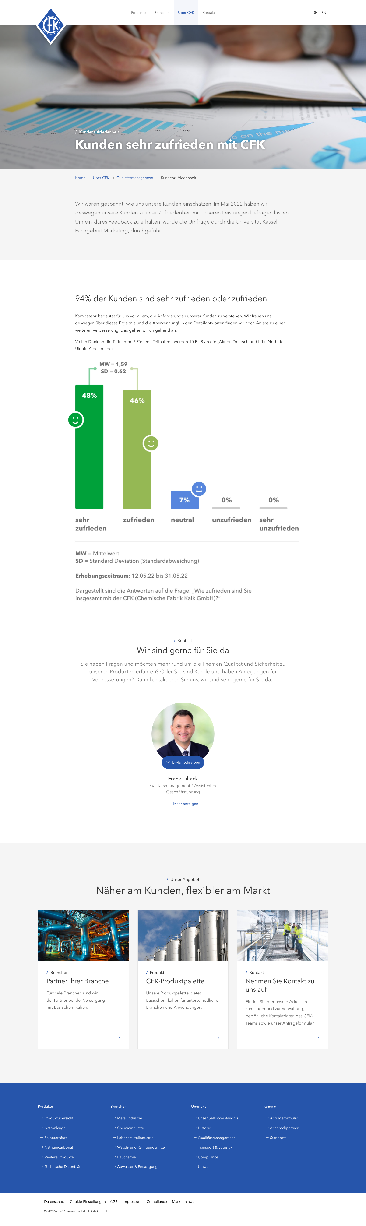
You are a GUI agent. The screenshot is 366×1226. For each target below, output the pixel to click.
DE (315, 12)
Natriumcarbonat (56, 1147)
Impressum (132, 1201)
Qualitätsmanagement (214, 1137)
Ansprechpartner (282, 1128)
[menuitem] (138, 12)
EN (323, 13)
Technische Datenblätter (62, 1166)
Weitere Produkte (57, 1157)
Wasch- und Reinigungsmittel (139, 1147)
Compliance (205, 1157)
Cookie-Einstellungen (88, 1201)
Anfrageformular (281, 1118)
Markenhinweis (184, 1201)
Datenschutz (54, 1201)
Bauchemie (124, 1157)
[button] (162, 12)
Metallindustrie (127, 1118)
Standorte (276, 1137)
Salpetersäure (54, 1137)
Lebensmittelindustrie (133, 1137)
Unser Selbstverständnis (215, 1118)
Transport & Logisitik (212, 1147)
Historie (202, 1128)
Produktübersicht (56, 1118)
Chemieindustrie (129, 1128)
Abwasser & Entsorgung (135, 1166)
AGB (114, 1201)
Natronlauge (53, 1128)
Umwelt (202, 1166)
